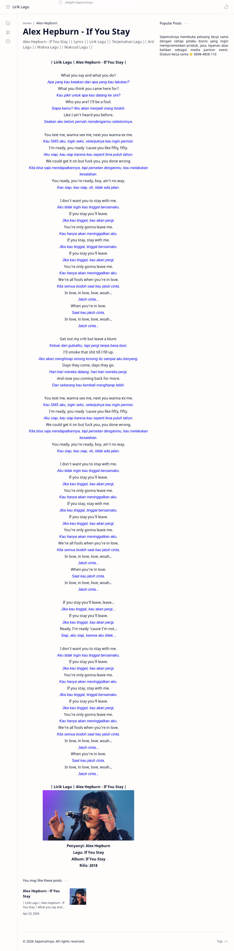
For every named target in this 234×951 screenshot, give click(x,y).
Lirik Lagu (21, 6)
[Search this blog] (94, 7)
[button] (226, 6)
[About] (8, 32)
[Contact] (8, 41)
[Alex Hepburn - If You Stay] (78, 896)
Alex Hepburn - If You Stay (41, 893)
